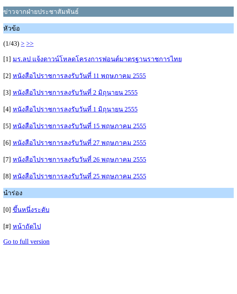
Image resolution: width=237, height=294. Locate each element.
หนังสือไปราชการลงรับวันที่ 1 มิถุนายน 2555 (75, 109)
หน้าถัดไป (27, 226)
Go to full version (26, 241)
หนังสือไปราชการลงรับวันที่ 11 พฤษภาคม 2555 (79, 75)
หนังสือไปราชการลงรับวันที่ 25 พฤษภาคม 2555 (79, 176)
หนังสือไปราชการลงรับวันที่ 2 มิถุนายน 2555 (75, 92)
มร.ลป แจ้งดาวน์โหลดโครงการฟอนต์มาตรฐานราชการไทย (97, 59)
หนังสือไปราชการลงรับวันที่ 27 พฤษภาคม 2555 (79, 142)
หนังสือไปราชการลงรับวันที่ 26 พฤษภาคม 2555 (79, 159)
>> (30, 43)
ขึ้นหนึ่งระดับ (31, 209)
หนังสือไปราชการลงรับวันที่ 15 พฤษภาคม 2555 (79, 125)
